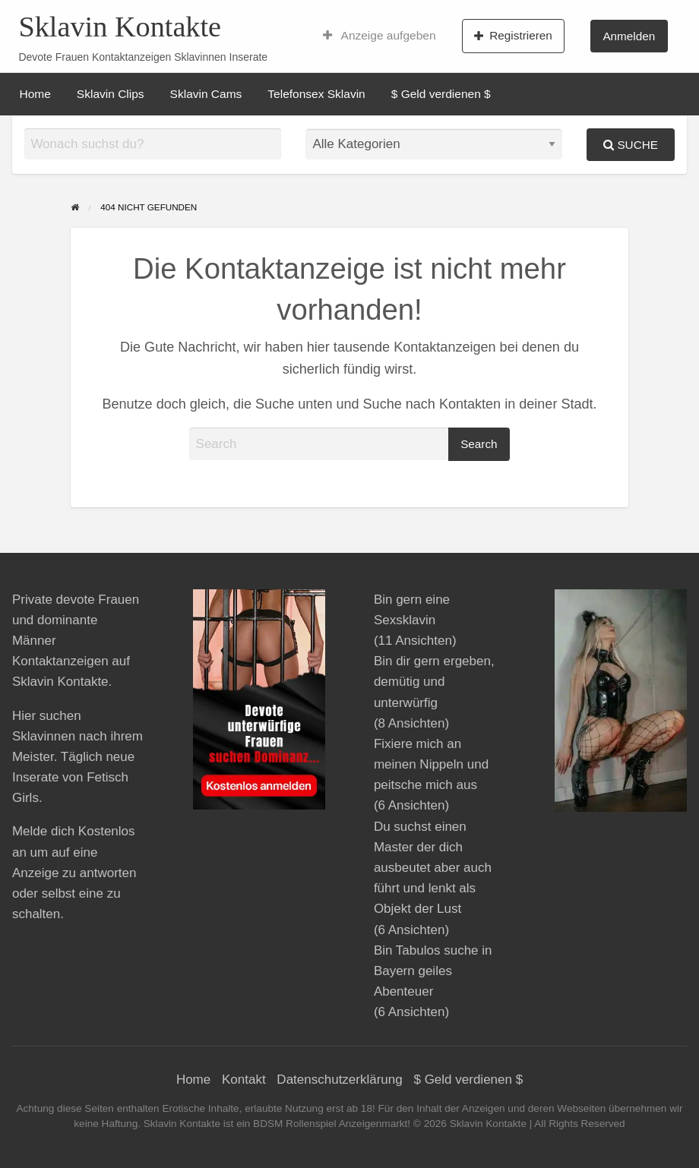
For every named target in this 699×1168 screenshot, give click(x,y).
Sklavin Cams (206, 93)
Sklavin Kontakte (119, 27)
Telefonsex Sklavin (316, 93)
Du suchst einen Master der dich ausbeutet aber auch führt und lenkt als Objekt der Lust (433, 868)
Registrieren (513, 36)
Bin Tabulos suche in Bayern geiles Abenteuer (433, 971)
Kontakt (244, 1079)
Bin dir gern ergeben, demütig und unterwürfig (434, 681)
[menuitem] (379, 36)
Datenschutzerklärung (339, 1079)
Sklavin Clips (110, 93)
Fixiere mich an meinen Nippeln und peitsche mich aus (431, 764)
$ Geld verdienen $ (441, 93)
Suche (630, 144)
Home (35, 93)
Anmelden (629, 36)
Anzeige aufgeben (379, 36)
